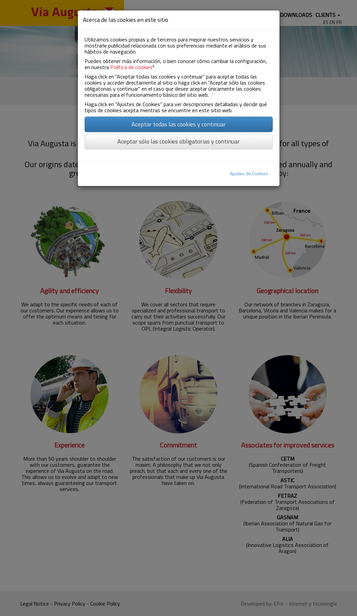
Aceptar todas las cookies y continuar (178, 124)
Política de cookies (131, 67)
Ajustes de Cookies (249, 173)
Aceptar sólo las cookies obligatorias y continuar (178, 141)
